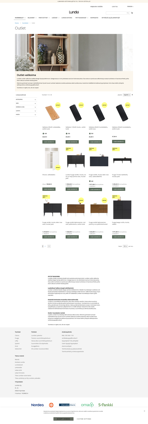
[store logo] (74, 12)
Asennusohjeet (66, 346)
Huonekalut (25, 23)
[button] (130, 7)
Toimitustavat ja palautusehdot (72, 349)
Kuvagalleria (35, 346)
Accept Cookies (63, 419)
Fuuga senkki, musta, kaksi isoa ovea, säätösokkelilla (99, 175)
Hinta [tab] (18, 114)
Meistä (17, 359)
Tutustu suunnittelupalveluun (40, 338)
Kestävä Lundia (20, 362)
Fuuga (17, 338)
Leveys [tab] (18, 111)
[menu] (74, 18)
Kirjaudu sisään (96, 6)
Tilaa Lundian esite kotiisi (23, 375)
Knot (16, 346)
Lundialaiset (19, 365)
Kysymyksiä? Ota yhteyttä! (70, 341)
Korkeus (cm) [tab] (20, 107)
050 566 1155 (69, 335)
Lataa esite (18, 370)
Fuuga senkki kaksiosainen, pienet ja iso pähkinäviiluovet (98, 223)
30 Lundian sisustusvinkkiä (39, 349)
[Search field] (118, 13)
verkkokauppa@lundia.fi (55, 320)
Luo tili (115, 6)
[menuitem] (20, 18)
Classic (17, 335)
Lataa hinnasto (19, 373)
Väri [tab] (17, 103)
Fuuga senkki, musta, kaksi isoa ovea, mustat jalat (52, 223)
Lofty (16, 341)
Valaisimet (18, 349)
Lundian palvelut (36, 335)
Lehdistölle (18, 367)
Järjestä (120, 95)
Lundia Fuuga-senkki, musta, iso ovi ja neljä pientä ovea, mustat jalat (76, 176)
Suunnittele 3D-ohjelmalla (39, 343)
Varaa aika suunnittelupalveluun (41, 341)
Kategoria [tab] (19, 99)
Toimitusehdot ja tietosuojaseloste (73, 351)
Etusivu (17, 23)
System (17, 343)
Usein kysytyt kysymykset (70, 343)
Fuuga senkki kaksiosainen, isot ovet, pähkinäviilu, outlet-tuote (75, 223)
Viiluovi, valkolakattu (48, 175)
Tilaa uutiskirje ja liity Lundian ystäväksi (27, 378)
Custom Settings (84, 419)
